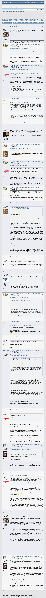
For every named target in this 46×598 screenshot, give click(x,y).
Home (5, 11)
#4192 (42, 294)
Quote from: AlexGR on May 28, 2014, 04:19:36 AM (18, 165)
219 (34, 18)
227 (13, 19)
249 (13, 20)
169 (23, 16)
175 (33, 16)
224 (8, 19)
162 (11, 16)
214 (26, 18)
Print (42, 20)
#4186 (42, 145)
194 (29, 17)
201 (4, 18)
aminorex (5, 25)
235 (26, 19)
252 (17, 20)
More (22, 11)
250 (14, 20)
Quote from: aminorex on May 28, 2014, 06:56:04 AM (19, 560)
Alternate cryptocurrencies (14, 14)
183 (11, 17)
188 (19, 17)
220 (36, 18)
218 (33, 18)
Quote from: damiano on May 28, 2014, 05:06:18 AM (19, 297)
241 (36, 19)
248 (11, 20)
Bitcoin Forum (5, 14)
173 (29, 16)
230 (17, 19)
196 (32, 17)
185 (14, 17)
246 (8, 20)
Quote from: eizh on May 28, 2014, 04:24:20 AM (19, 355)
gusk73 (4, 321)
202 (6, 18)
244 (4, 20)
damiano (5, 269)
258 (27, 20)
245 (6, 20)
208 (16, 18)
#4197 (42, 445)
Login (15, 11)
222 (4, 19)
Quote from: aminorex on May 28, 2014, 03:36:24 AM (19, 48)
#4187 (42, 162)
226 (11, 19)
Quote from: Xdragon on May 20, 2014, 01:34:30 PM (19, 259)
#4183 (42, 66)
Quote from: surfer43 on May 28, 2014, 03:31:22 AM (19, 69)
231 (19, 19)
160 (8, 16)
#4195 (42, 351)
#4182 (42, 45)
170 (24, 16)
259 (29, 20)
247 (9, 20)
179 (4, 17)
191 (24, 17)
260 (31, 20)
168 (21, 16)
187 (17, 17)
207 (14, 18)
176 (34, 16)
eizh (4, 65)
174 (31, 16)
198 (36, 17)
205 (11, 18)
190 (22, 17)
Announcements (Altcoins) (26, 14)
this (18, 86)
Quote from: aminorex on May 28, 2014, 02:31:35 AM (19, 102)
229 (16, 19)
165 (16, 16)
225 (9, 19)
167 (19, 16)
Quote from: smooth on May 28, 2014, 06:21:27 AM (18, 475)
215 (28, 18)
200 (3, 18)
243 (3, 20)
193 (27, 17)
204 (9, 18)
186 (16, 17)
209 (17, 18)
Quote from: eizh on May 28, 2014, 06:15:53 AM (18, 448)
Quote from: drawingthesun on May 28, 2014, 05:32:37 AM (21, 449)
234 (24, 19)
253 (19, 20)
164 (14, 16)
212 (23, 18)
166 (18, 16)
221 (3, 19)
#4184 (42, 99)
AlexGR (4, 144)
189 (21, 17)
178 (3, 17)
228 (14, 19)
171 (26, 16)
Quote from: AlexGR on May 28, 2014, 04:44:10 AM (18, 354)
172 (28, 16)
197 (34, 17)
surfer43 (5, 124)
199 (37, 17)
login (13, 7)
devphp (4, 187)
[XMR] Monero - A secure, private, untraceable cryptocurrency (21, 14)
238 (31, 19)
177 (36, 16)
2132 (34, 20)
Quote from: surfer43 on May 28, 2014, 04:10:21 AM (19, 148)
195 (31, 17)
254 (21, 20)
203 (8, 18)
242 (37, 19)
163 (13, 16)
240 (34, 19)
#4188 (42, 188)
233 (22, 19)
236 (27, 19)
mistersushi (5, 256)
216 (29, 18)
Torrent (4, 9)
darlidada (5, 44)
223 (6, 19)
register (17, 7)
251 (16, 20)
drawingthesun (6, 350)
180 (6, 17)
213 (24, 18)
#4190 (42, 257)
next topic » (42, 19)
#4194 (42, 337)
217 (31, 18)
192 (26, 17)
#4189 (42, 203)
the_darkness (6, 98)
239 (32, 19)
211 (21, 18)
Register (18, 11)
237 (29, 19)
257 (26, 20)
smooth (4, 444)
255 (22, 20)
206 (13, 18)
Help (9, 11)
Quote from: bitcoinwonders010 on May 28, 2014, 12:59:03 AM (20, 325)
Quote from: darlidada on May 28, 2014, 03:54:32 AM (19, 273)
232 (21, 19)
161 (9, 16)
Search (11, 11)
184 (13, 17)
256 (24, 20)
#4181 (42, 26)
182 (9, 17)
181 (8, 17)
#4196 (42, 410)
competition (21, 90)
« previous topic (41, 17)
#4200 (42, 557)
